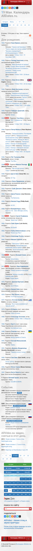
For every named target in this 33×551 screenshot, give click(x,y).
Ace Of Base (14, 286)
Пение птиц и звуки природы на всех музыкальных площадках (17, 527)
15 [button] (22, 486)
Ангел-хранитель (18, 249)
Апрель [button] (8, 472)
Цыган (24, 97)
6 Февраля (27, 319)
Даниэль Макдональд (19, 348)
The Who (13, 161)
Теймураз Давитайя (17, 111)
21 (14, 25)
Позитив (14, 331)
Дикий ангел (10, 306)
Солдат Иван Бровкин (18, 66)
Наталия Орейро (17, 300)
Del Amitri (14, 227)
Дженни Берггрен (18, 282)
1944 (2, 129)
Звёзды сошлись (18, 274)
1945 (2, 157)
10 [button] (29, 482)
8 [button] (21, 482)
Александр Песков (17, 236)
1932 (2, 80)
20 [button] (14, 490)
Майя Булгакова (17, 89)
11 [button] (6, 486)
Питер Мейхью (16, 129)
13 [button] (14, 486)
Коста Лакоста (16, 372)
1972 (2, 282)
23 (21, 25)
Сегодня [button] (11, 464)
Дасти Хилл (15, 174)
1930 (2, 60)
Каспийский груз (16, 328)
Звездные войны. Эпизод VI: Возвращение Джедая (17, 144)
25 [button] (6, 494)
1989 (13, 57)
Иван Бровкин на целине (20, 64)
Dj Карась (14, 309)
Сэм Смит (14, 357)
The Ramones (15, 198)
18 (23, 22)
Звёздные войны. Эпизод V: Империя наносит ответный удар (17, 148)
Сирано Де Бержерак (19, 47)
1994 (7, 107)
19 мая (4, 25)
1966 (7, 86)
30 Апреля (27, 152)
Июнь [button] (24, 464)
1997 (2, 372)
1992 (2, 357)
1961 (2, 216)
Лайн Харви (15, 223)
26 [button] (10, 494)
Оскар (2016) (9, 361)
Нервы (13, 345)
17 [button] (29, 486)
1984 (2, 317)
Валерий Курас (16, 209)
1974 (2, 289)
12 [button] (10, 486)
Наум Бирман (15, 43)
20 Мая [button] (27, 468)
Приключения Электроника (20, 95)
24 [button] (29, 490)
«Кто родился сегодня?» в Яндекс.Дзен (17, 499)
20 (10, 25)
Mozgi (13, 337)
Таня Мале (20, 118)
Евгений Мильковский (18, 341)
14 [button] (18, 486)
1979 (2, 309)
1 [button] (21, 479)
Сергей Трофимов (22, 216)
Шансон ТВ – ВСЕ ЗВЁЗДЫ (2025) (16, 211)
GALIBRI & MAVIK (16, 382)
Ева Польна (16, 294)
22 (17, 25)
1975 (2, 294)
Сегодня (5, 22)
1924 (2, 43)
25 (29, 25)
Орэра (13, 115)
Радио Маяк (14, 278)
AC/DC (13, 205)
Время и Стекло (20, 337)
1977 (2, 300)
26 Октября (27, 84)
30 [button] (25, 494)
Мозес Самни (15, 367)
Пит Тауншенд (16, 157)
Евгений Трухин (14, 378)
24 (25, 25)
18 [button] (6, 490)
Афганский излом (18, 168)
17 (19, 22)
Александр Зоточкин (18, 317)
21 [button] (18, 490)
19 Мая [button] (18, 468)
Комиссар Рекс (16, 233)
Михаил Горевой (16, 239)
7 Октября (27, 105)
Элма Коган (16, 80)
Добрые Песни (15, 407)
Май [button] (18, 472)
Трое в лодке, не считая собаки (16, 49)
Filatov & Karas (15, 313)
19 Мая (16, 55)
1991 (2, 341)
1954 (2, 201)
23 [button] (25, 490)
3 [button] (29, 479)
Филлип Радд (15, 201)
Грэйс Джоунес (17, 188)
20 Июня (26, 74)
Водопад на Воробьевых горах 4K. (17, 450)
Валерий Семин (21, 255)
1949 (2, 174)
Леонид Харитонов (17, 60)
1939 (2, 111)
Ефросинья (15, 243)
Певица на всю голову (18, 352)
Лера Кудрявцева (22, 266)
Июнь (12, 22)
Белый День (15, 259)
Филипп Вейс (15, 289)
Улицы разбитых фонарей (19, 270)
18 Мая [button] (8, 468)
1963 (2, 231)
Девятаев (14, 220)
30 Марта (27, 124)
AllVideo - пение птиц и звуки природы (15, 521)
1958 (2, 209)
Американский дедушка (20, 93)
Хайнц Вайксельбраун (18, 231)
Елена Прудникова (18, 181)
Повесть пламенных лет (14, 103)
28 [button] (18, 494)
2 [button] (25, 479)
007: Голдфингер (16, 120)
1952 (2, 188)
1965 (2, 236)
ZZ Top (13, 178)
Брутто (13, 324)
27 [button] (14, 494)
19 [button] (10, 490)
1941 (2, 118)
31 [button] (29, 494)
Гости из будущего (17, 296)
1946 (2, 164)
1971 (2, 266)
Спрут (8, 170)
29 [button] (22, 494)
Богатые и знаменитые (19, 304)
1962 (2, 223)
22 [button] (22, 490)
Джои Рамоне (15, 194)
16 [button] (25, 486)
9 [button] (25, 482)
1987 (7, 76)
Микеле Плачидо (21, 164)
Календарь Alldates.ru (23, 544)
